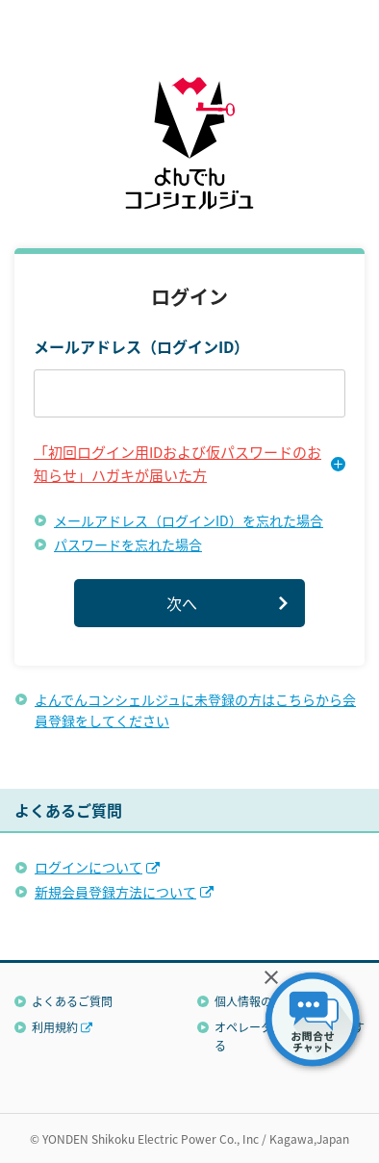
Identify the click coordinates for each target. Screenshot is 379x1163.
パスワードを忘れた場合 (128, 544)
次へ (181, 603)
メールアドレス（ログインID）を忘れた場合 (188, 520)
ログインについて (88, 866)
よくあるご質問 (72, 1001)
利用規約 (55, 1027)
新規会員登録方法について (115, 891)
